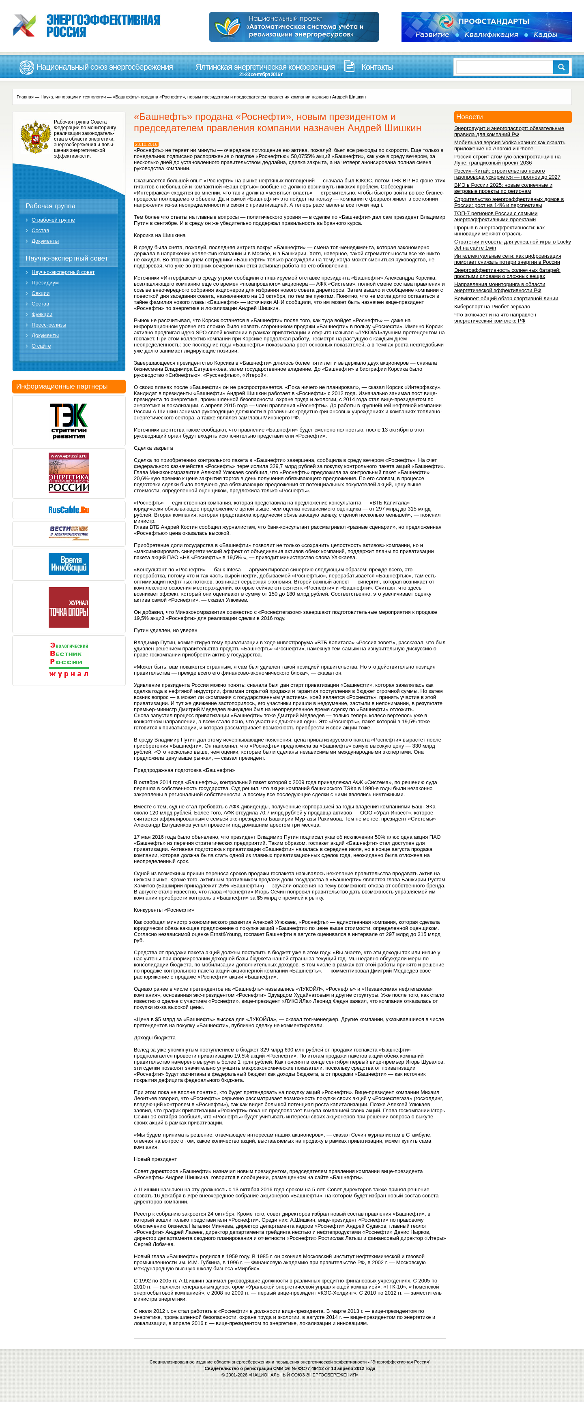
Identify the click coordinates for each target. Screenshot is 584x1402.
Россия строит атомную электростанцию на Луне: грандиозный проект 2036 (507, 160)
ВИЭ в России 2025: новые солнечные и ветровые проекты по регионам (503, 188)
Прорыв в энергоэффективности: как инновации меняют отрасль (499, 230)
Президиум (45, 283)
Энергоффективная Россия (400, 1361)
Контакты (377, 66)
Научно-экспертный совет (67, 258)
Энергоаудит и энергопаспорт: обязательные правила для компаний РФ (509, 131)
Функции (42, 314)
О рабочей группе (53, 220)
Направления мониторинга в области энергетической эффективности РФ (499, 287)
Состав (40, 230)
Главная (25, 96)
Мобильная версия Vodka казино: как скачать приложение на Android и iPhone (509, 145)
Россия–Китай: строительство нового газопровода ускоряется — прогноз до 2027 (507, 174)
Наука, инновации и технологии (73, 96)
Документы (45, 241)
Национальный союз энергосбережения (104, 66)
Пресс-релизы (49, 325)
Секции (40, 293)
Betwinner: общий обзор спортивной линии (506, 298)
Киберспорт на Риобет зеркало (492, 306)
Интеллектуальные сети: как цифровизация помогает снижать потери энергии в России (507, 259)
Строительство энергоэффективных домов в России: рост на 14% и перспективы (509, 202)
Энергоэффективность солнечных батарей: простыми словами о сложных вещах (507, 273)
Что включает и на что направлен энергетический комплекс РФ (495, 318)
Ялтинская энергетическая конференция (261, 69)
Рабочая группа (50, 206)
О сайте (41, 346)
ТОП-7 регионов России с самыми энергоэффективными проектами (495, 216)
